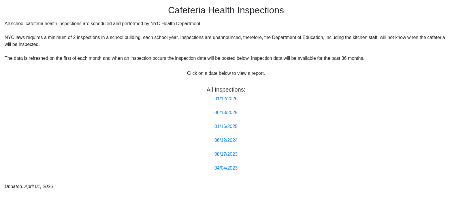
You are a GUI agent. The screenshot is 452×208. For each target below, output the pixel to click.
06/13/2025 (226, 112)
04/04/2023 (226, 168)
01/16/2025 (226, 126)
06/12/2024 (226, 140)
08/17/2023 (226, 154)
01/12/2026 (226, 98)
